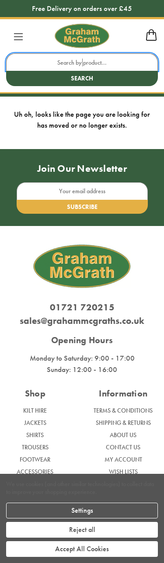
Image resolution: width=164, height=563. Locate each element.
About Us (123, 435)
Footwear (35, 459)
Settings (82, 510)
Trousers (35, 447)
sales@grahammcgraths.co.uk (82, 321)
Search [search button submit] (82, 78)
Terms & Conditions (123, 410)
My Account (123, 459)
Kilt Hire (35, 410)
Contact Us (123, 447)
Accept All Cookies (82, 548)
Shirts (35, 435)
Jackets (35, 423)
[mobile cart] (151, 39)
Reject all (82, 529)
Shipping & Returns (123, 423)
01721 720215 (82, 307)
